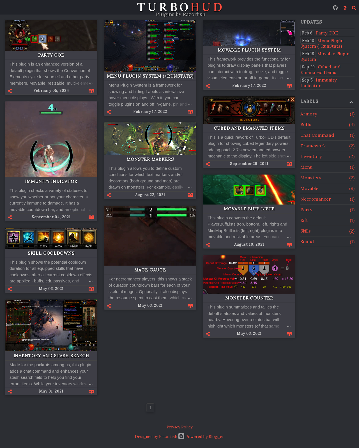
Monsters (327, 177)
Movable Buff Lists (249, 209)
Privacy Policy (179, 427)
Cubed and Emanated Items (249, 128)
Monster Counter (249, 298)
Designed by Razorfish (156, 436)
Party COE (51, 55)
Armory (327, 114)
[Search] (354, 7)
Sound (327, 241)
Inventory (327, 156)
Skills (327, 231)
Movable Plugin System (249, 50)
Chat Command (327, 135)
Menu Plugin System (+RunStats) (150, 76)
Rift (327, 220)
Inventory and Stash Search (51, 355)
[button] (20, 90)
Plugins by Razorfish (180, 14)
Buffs (327, 124)
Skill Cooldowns (51, 253)
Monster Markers (150, 159)
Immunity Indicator (51, 181)
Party (327, 209)
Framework (327, 145)
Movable (327, 188)
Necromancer (327, 199)
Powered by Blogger (201, 436)
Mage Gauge (150, 270)
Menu (327, 167)
